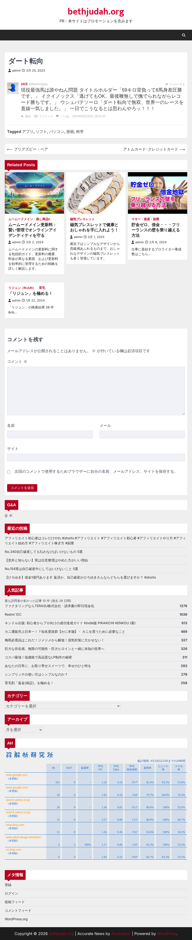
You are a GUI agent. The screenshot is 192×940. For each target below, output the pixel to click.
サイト (13, 448)
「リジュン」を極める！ (30, 293)
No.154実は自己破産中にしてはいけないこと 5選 (41, 569)
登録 (8, 885)
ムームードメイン (20, 219)
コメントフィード (18, 910)
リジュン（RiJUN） (22, 288)
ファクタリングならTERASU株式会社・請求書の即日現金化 (49, 606)
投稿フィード (15, 902)
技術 (70, 131)
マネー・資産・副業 (145, 219)
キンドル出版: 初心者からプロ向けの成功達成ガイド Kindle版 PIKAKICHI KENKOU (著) (70, 623)
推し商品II (43, 219)
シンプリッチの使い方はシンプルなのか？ (36, 674)
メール (105, 425)
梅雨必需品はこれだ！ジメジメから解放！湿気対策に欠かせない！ (54, 640)
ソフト (41, 131)
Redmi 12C (13, 614)
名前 (11, 425)
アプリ (27, 131)
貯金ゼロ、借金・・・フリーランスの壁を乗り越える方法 (155, 230)
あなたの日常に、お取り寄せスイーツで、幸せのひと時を (48, 666)
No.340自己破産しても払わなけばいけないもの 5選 (44, 552)
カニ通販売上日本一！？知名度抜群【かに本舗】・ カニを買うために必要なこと (65, 631)
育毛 (42, 288)
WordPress (167, 933)
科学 (80, 131)
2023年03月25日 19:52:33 (88, 116)
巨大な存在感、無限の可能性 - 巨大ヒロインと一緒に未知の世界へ (54, 649)
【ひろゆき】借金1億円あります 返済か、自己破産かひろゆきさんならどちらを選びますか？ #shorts (80, 577)
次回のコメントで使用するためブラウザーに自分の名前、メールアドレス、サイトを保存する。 (96, 471)
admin (14, 70)
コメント (17, 361)
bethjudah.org (96, 12)
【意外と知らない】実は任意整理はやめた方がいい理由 (46, 560)
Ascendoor (121, 933)
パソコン (56, 131)
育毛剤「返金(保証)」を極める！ (29, 683)
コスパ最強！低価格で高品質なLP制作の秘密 (38, 657)
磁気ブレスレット (82, 219)
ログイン (11, 893)
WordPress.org (16, 919)
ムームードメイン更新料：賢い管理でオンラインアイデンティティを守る (32, 230)
